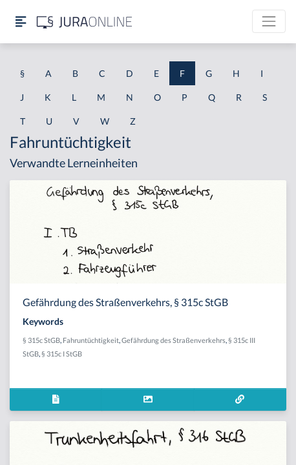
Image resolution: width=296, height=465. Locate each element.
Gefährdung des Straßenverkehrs (174, 340)
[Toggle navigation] (269, 21)
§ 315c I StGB (61, 353)
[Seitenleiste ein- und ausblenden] (20, 21)
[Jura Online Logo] (84, 21)
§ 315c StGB (41, 340)
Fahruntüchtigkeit (91, 340)
